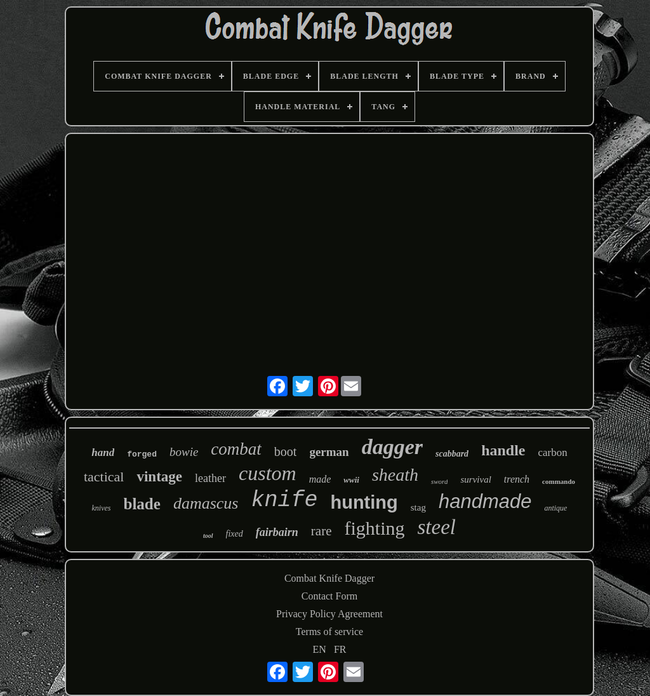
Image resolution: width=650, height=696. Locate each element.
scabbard (451, 453)
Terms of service (329, 631)
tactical (104, 477)
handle (503, 450)
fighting (374, 528)
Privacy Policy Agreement (329, 613)
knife (284, 500)
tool (208, 535)
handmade (485, 501)
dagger (392, 446)
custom (267, 473)
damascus (206, 503)
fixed (234, 534)
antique (555, 508)
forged (142, 454)
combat (236, 448)
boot (285, 451)
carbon (552, 452)
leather (210, 478)
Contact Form (329, 596)
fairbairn (277, 532)
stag (418, 507)
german (328, 451)
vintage (159, 477)
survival (475, 479)
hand (102, 452)
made (320, 479)
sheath (395, 475)
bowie (183, 451)
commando (558, 481)
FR (340, 649)
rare (321, 531)
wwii (351, 480)
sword (439, 481)
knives (101, 508)
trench (516, 479)
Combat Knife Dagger (329, 578)
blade (142, 503)
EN (319, 649)
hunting (363, 502)
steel (436, 527)
